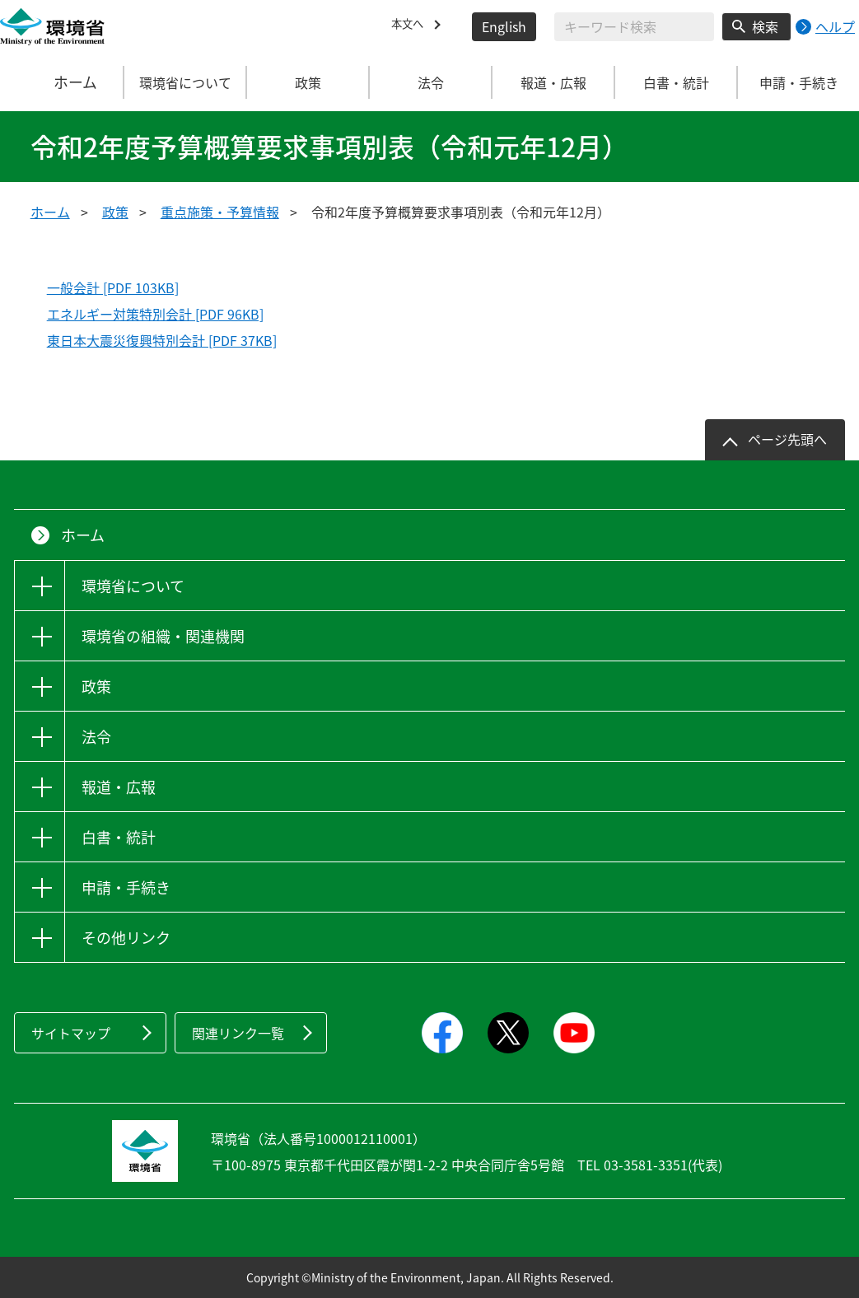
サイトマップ (70, 1033)
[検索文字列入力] (634, 26)
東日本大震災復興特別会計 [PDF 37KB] (162, 340)
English (504, 26)
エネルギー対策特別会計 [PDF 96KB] (155, 314)
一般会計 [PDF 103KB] (113, 287)
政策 (115, 212)
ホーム (62, 82)
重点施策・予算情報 (220, 212)
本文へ (411, 26)
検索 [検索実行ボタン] (765, 26)
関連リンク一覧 (238, 1033)
